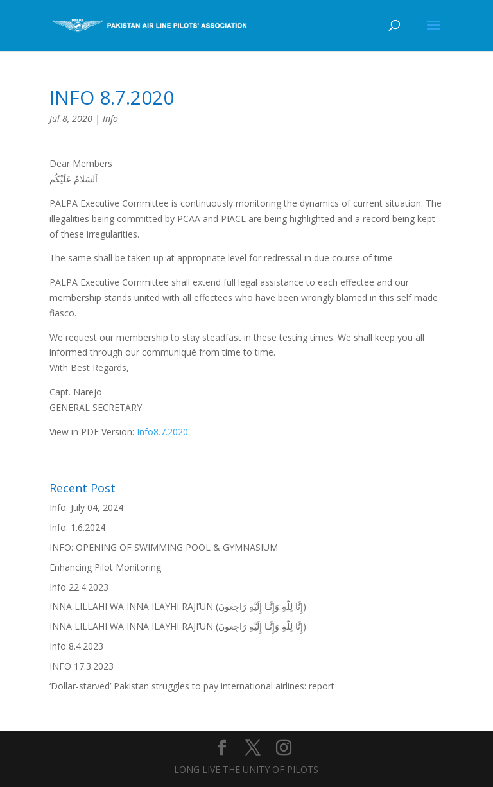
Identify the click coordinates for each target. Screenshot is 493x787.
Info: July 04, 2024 (86, 507)
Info (110, 118)
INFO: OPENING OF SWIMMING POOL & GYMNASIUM (163, 547)
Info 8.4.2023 (76, 646)
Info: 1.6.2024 (77, 527)
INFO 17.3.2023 (81, 666)
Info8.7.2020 (162, 432)
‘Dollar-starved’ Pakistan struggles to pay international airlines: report (191, 686)
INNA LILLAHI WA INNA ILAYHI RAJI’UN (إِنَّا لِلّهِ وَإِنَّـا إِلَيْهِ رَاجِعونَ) (177, 606)
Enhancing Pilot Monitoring (105, 567)
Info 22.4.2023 (78, 587)
